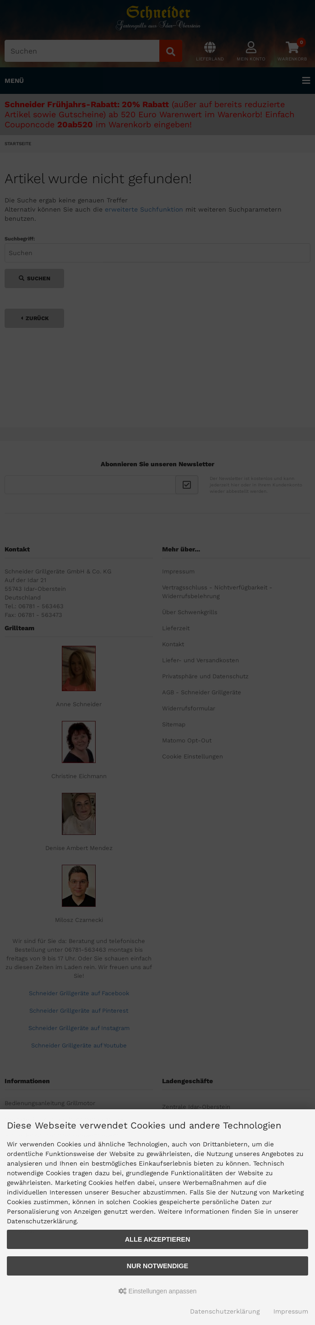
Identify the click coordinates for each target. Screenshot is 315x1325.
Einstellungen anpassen (158, 1291)
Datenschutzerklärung (225, 1311)
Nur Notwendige (157, 1266)
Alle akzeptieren (157, 1239)
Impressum (290, 1311)
